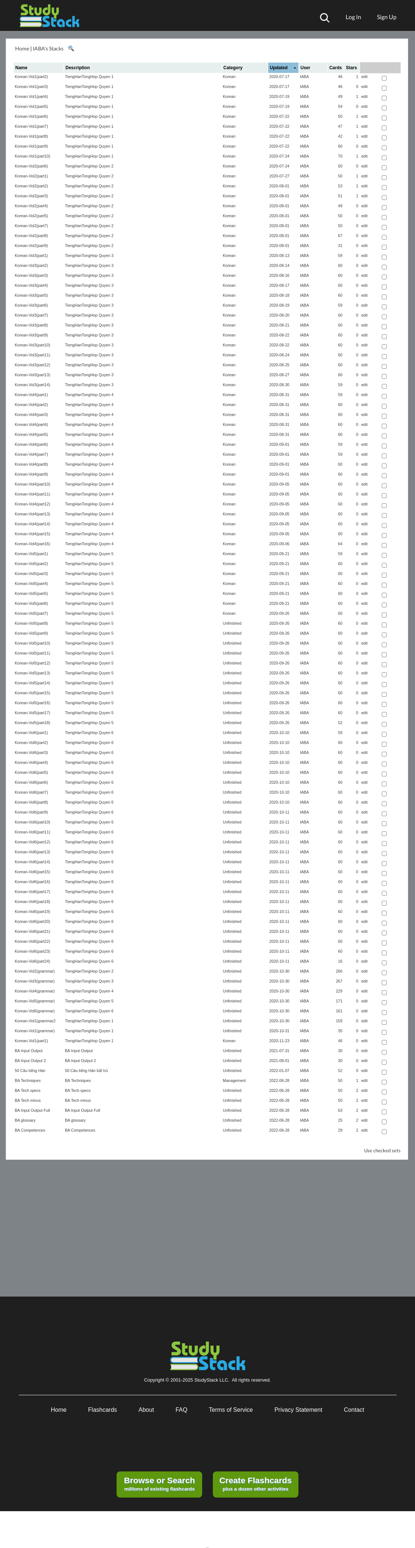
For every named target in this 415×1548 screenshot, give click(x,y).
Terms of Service (231, 1410)
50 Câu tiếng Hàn (30, 1070)
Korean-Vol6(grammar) (35, 1011)
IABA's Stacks (48, 48)
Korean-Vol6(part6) (31, 782)
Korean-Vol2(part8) (31, 235)
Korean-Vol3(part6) (31, 305)
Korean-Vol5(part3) (31, 573)
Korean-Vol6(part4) (31, 762)
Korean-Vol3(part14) (32, 384)
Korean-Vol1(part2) (31, 76)
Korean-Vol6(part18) (32, 901)
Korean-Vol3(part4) (31, 285)
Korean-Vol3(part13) (32, 375)
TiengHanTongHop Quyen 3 (89, 255)
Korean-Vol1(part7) (31, 126)
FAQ (181, 1410)
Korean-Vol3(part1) (31, 255)
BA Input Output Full (32, 1110)
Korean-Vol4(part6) (31, 444)
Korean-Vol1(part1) (31, 1041)
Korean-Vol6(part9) (31, 812)
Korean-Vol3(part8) (31, 325)
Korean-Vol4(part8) (31, 464)
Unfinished (232, 623)
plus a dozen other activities (255, 1483)
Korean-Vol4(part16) (32, 544)
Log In (353, 16)
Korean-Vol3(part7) (31, 315)
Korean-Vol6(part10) (32, 822)
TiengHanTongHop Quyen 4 (89, 394)
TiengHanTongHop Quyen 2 (89, 166)
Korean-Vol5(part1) (31, 553)
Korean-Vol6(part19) (32, 911)
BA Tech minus (28, 1100)
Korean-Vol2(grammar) (35, 971)
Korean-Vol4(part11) (32, 494)
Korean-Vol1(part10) (32, 156)
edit (364, 76)
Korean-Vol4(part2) (31, 404)
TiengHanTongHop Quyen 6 (89, 732)
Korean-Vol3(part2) (31, 265)
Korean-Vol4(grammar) (35, 991)
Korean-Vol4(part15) (32, 534)
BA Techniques (28, 1080)
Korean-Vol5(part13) (32, 673)
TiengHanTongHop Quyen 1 (89, 76)
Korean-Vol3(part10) (32, 345)
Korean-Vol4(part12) (32, 504)
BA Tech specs (28, 1090)
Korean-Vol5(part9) (31, 633)
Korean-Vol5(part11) (32, 653)
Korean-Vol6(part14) (32, 862)
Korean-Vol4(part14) (32, 524)
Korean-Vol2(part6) (31, 166)
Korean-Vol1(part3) (31, 86)
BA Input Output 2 (30, 1060)
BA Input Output (28, 1050)
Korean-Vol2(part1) (31, 176)
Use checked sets (382, 1150)
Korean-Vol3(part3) (31, 275)
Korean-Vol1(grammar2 (35, 1021)
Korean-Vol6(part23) (32, 951)
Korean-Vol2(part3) (31, 196)
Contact (354, 1410)
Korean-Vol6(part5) (31, 772)
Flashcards (102, 1410)
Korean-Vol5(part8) (31, 623)
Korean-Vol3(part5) (31, 295)
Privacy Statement (298, 1410)
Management (234, 1080)
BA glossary (25, 1120)
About (146, 1410)
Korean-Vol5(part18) (32, 722)
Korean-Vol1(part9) (31, 146)
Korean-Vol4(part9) (31, 474)
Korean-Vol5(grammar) (35, 1001)
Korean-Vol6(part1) (31, 732)
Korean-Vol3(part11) (32, 355)
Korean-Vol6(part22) (32, 941)
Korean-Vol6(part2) (31, 742)
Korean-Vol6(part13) (32, 852)
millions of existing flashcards (159, 1483)
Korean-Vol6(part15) (32, 872)
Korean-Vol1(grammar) (35, 1031)
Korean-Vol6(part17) (32, 891)
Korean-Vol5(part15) (32, 693)
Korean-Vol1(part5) (31, 106)
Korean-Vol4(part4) (31, 424)
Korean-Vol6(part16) (32, 881)
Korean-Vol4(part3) (31, 414)
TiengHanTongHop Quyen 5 (89, 553)
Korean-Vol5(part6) (31, 603)
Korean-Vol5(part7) (31, 613)
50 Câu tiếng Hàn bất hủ (86, 1070)
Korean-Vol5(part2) (31, 563)
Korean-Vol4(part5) (31, 434)
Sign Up (387, 16)
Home (22, 48)
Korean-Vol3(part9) (31, 335)
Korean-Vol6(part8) (31, 802)
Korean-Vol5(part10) (32, 643)
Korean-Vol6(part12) (32, 842)
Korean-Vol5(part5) (31, 593)
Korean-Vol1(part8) (31, 136)
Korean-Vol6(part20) (32, 921)
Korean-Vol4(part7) (31, 454)
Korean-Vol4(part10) (32, 484)
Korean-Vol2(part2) (31, 186)
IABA (304, 76)
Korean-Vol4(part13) (32, 514)
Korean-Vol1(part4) (31, 96)
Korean (229, 76)
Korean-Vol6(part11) (32, 832)
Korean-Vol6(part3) (31, 752)
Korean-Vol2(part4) (31, 206)
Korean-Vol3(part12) (32, 365)
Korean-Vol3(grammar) (35, 981)
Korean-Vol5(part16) (32, 703)
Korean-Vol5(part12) (32, 663)
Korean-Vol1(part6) (31, 116)
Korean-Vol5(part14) (32, 683)
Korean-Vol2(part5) (31, 216)
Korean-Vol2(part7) (31, 225)
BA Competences (30, 1130)
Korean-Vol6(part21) (32, 931)
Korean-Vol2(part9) (31, 245)
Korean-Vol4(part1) (31, 394)
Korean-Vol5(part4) (31, 583)
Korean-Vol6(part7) (31, 792)
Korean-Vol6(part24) (32, 961)
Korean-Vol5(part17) (32, 712)
